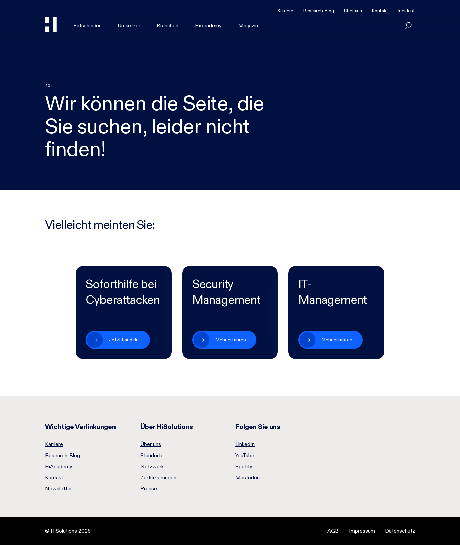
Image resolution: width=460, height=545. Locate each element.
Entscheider (87, 25)
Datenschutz (400, 531)
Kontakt (380, 11)
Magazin (248, 25)
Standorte (152, 455)
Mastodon (247, 478)
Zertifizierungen (158, 478)
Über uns (353, 11)
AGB (333, 531)
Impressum (362, 531)
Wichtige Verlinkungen (80, 427)
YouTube (244, 455)
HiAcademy (208, 25)
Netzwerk (152, 467)
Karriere (285, 11)
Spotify (243, 467)
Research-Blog (318, 11)
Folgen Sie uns (257, 427)
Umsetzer (129, 25)
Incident (406, 11)
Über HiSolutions (166, 427)
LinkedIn (245, 444)
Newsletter (58, 489)
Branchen (167, 25)
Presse (148, 489)
